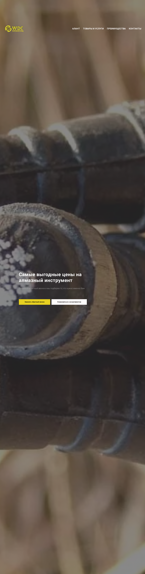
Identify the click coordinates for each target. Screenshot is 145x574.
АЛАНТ (76, 28)
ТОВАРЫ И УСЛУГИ (93, 28)
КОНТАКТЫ (135, 28)
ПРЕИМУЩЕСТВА (116, 28)
